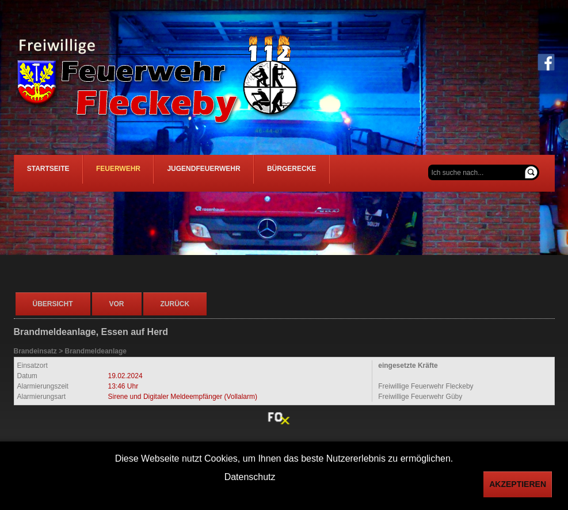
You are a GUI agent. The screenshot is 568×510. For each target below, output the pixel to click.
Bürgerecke (323, 173)
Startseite (53, 173)
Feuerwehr (131, 173)
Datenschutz (250, 477)
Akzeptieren (517, 484)
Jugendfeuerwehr (225, 173)
